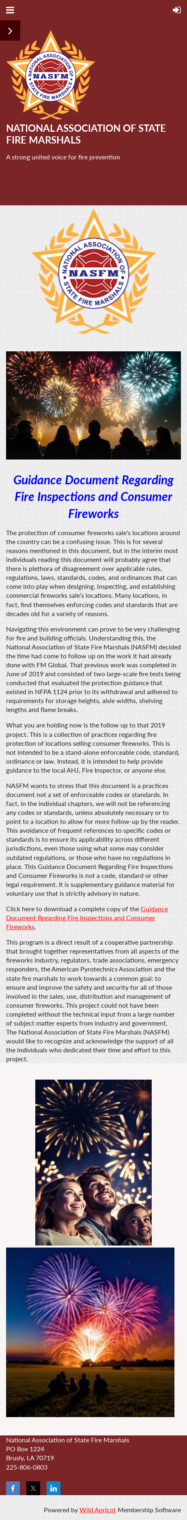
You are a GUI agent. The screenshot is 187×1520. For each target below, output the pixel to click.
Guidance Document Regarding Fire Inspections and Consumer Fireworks (87, 917)
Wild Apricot (98, 1509)
